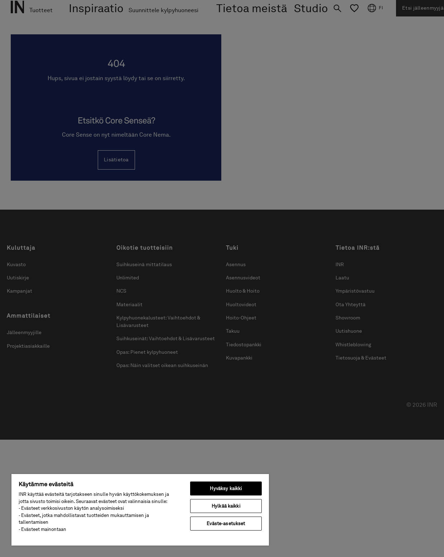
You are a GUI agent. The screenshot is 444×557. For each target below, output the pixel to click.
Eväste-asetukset (226, 523)
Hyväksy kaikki (226, 488)
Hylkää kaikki (226, 506)
